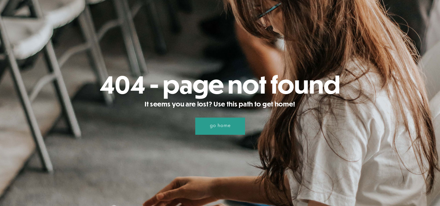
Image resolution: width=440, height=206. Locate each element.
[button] (220, 126)
